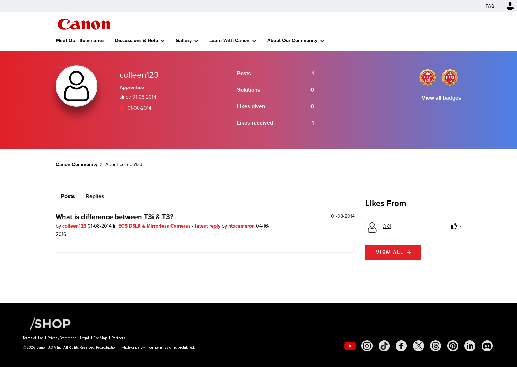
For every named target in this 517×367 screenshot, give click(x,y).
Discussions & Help (136, 40)
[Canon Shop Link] (47, 323)
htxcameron (242, 226)
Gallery (184, 40)
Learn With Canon (229, 40)
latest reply (208, 226)
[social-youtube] (350, 345)
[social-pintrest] (452, 345)
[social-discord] (487, 345)
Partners (118, 338)
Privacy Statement (61, 338)
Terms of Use (33, 338)
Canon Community (84, 24)
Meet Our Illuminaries (80, 40)
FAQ (489, 6)
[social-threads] (435, 345)
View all (389, 252)
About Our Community (292, 40)
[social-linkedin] (469, 345)
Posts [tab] (68, 196)
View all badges (441, 98)
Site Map (100, 338)
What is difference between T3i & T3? (114, 217)
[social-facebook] (401, 345)
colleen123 (75, 226)
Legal (84, 338)
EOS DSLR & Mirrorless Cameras (155, 226)
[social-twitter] (418, 345)
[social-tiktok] (384, 345)
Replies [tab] (95, 196)
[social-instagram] (367, 345)
